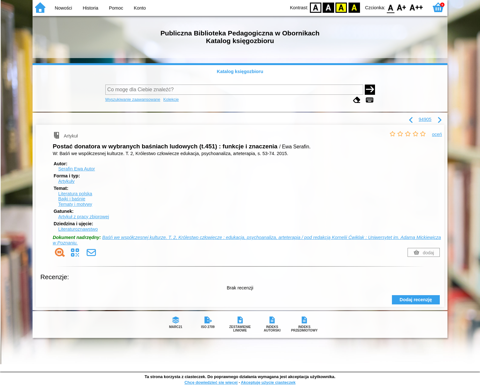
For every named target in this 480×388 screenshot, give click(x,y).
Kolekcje (171, 99)
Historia (90, 8)
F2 (416, 7)
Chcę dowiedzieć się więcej (210, 382)
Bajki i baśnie (71, 198)
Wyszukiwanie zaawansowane (133, 99)
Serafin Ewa (76, 168)
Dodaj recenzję (416, 299)
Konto (140, 8)
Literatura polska (75, 193)
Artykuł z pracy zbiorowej (83, 216)
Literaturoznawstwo (78, 229)
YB (341, 7)
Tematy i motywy (75, 204)
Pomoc (116, 8)
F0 (390, 7)
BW (328, 7)
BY (354, 7)
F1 (402, 7)
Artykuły (66, 181)
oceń (437, 134)
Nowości (63, 8)
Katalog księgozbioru (240, 71)
